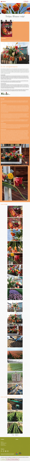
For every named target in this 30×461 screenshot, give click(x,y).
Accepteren (3, 459)
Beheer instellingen (15, 459)
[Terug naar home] (3, 1)
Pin (8, 20)
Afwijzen (8, 459)
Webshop (25, 1)
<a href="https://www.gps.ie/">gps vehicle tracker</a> (22, 444)
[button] (28, 1)
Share (4, 20)
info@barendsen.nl (3, 445)
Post (12, 20)
